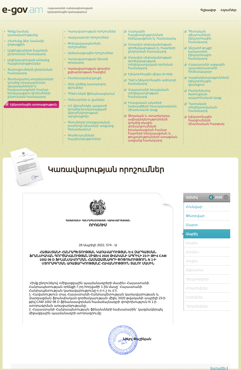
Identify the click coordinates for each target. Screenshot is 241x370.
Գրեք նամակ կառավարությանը (23, 33)
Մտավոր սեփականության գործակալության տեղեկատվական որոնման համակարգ (150, 63)
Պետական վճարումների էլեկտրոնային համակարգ (199, 37)
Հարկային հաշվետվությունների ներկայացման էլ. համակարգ (152, 35)
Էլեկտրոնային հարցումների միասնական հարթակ (206, 120)
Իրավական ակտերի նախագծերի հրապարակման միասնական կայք (152, 106)
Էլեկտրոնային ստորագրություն (33, 104)
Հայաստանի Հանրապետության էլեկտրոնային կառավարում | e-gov (47, 11)
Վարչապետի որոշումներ (88, 37)
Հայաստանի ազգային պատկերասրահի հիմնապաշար (206, 68)
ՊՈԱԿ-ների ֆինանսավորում (91, 93)
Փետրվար (195, 216)
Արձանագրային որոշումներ (90, 53)
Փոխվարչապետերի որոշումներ (84, 45)
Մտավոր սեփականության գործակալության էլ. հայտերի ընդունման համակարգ (151, 48)
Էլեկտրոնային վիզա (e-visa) (150, 74)
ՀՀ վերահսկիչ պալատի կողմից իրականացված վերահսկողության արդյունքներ (87, 111)
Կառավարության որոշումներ (92, 31)
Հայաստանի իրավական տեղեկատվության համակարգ (148, 93)
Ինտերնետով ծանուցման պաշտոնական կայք (204, 94)
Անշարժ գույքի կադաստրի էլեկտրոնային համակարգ (200, 53)
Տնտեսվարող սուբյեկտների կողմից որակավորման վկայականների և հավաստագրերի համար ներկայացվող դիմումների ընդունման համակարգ (30, 87)
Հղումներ (228, 9)
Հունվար (194, 207)
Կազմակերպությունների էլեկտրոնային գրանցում (208, 81)
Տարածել (218, 368)
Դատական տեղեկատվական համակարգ (202, 107)
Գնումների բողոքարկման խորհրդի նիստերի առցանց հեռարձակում (91, 126)
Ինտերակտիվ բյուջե (84, 78)
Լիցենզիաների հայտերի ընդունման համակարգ (28, 52)
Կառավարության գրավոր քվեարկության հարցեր (89, 70)
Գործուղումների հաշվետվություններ (84, 137)
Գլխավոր (208, 9)
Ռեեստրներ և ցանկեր (86, 99)
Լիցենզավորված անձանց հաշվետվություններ (28, 61)
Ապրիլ (192, 234)
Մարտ (192, 225)
